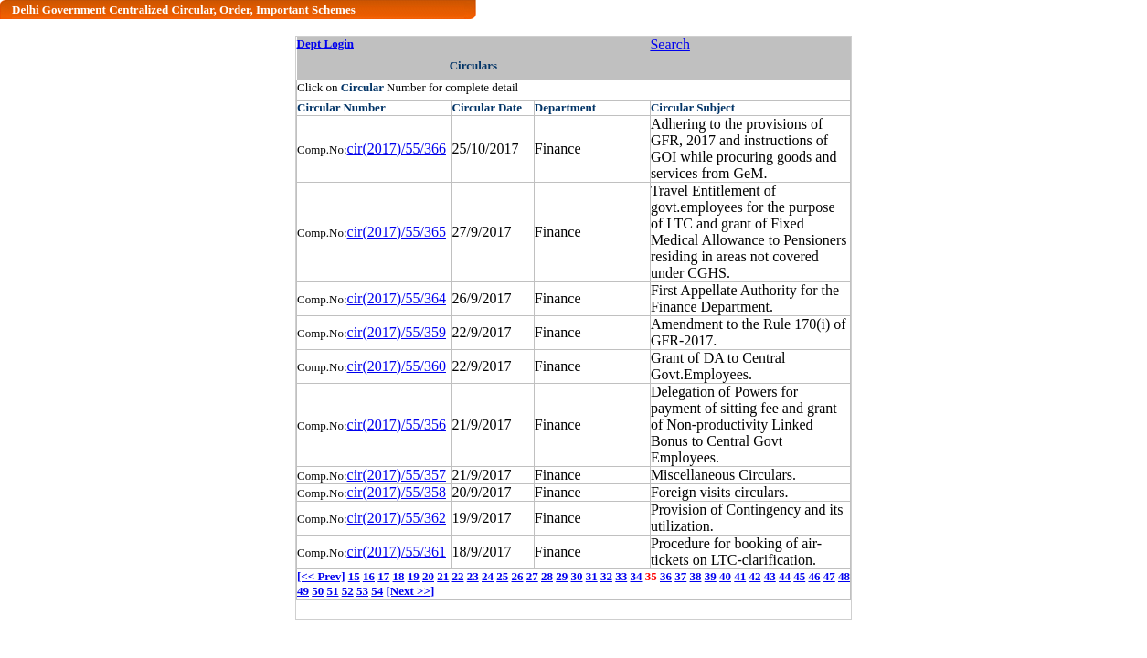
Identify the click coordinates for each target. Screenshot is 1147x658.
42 (754, 576)
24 (488, 576)
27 (532, 576)
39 (711, 576)
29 (562, 576)
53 (362, 591)
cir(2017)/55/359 (396, 332)
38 (695, 576)
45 (799, 576)
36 (666, 576)
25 (502, 576)
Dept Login (325, 43)
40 (725, 576)
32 (606, 576)
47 (829, 576)
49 (303, 591)
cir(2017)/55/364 (396, 298)
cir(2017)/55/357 (396, 475)
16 (369, 576)
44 (785, 576)
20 (428, 576)
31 (592, 576)
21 (443, 576)
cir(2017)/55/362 (396, 517)
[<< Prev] (321, 576)
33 (621, 576)
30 (576, 576)
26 (517, 576)
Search (670, 44)
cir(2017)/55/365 (396, 231)
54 (377, 591)
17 (383, 576)
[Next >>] (411, 591)
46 (814, 576)
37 (680, 576)
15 (354, 576)
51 (333, 591)
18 (398, 576)
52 (348, 591)
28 (547, 576)
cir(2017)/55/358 (396, 492)
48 (844, 576)
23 (473, 576)
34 (636, 576)
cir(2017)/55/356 (396, 424)
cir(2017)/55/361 (396, 551)
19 (414, 576)
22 (457, 576)
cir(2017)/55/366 (396, 148)
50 (318, 591)
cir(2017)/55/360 (396, 366)
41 (740, 576)
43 (770, 576)
